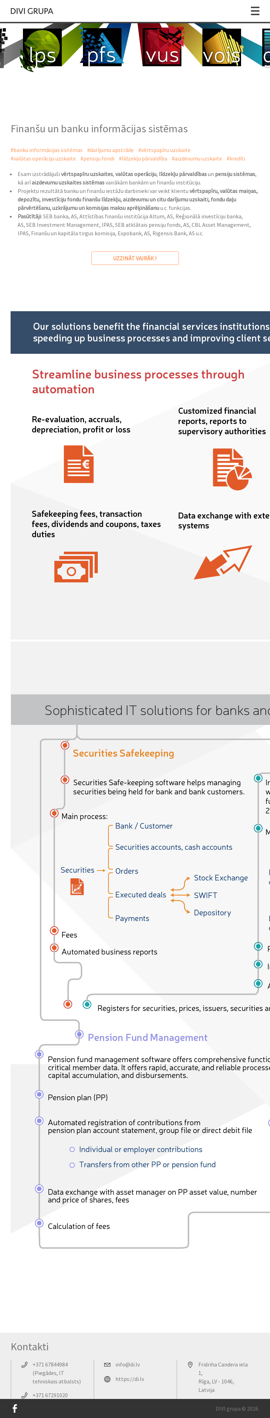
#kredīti (236, 158)
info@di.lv (127, 1364)
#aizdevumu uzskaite (197, 158)
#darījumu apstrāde (110, 149)
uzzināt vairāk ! (135, 258)
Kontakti (30, 1346)
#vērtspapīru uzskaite (164, 149)
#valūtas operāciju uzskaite (43, 158)
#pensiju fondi (97, 158)
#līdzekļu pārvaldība (143, 158)
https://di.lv (129, 1378)
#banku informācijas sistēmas (47, 149)
